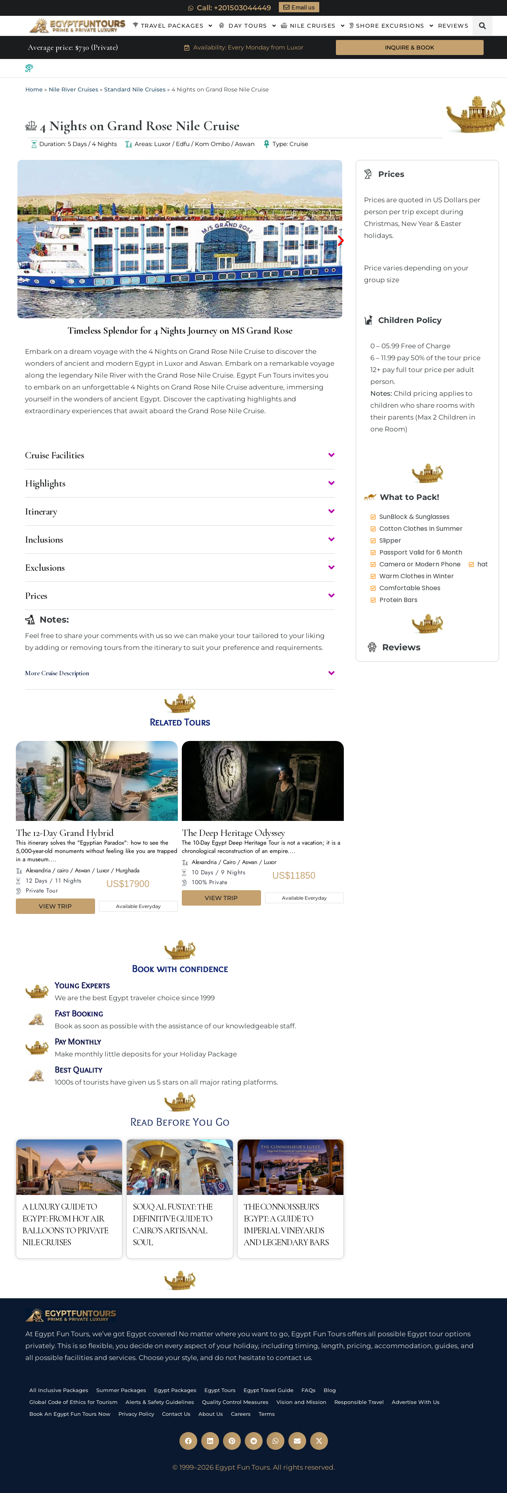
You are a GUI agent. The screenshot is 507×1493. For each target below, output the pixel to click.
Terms (267, 1413)
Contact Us (176, 1413)
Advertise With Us (416, 1401)
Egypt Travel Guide (269, 1389)
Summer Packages (121, 1389)
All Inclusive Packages (58, 1389)
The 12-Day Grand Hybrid (65, 832)
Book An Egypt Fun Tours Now (70, 1413)
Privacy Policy (136, 1413)
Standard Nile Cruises (135, 89)
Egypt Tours (220, 1389)
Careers (241, 1413)
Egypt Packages (175, 1389)
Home (34, 89)
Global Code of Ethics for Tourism (73, 1401)
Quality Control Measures (235, 1401)
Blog (330, 1389)
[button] (482, 26)
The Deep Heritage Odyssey (233, 832)
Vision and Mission (301, 1401)
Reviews (453, 25)
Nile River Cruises (73, 89)
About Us (210, 1413)
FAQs (308, 1389)
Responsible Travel (359, 1401)
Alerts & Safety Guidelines (160, 1401)
